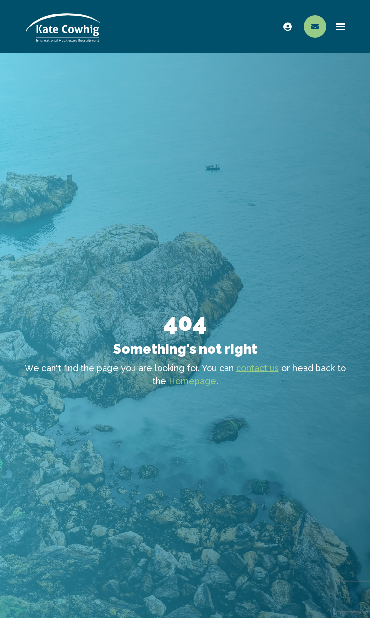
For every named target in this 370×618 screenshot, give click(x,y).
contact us (257, 368)
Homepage (192, 381)
